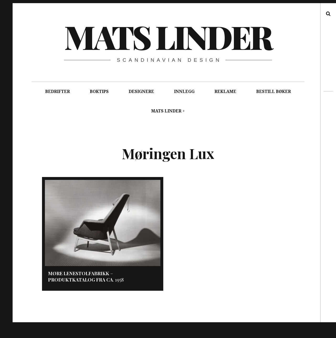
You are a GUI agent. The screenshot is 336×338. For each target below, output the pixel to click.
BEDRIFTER (57, 91)
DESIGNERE (141, 91)
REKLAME (225, 91)
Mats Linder (167, 36)
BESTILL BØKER (273, 91)
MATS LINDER (166, 110)
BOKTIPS (99, 91)
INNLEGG (184, 91)
